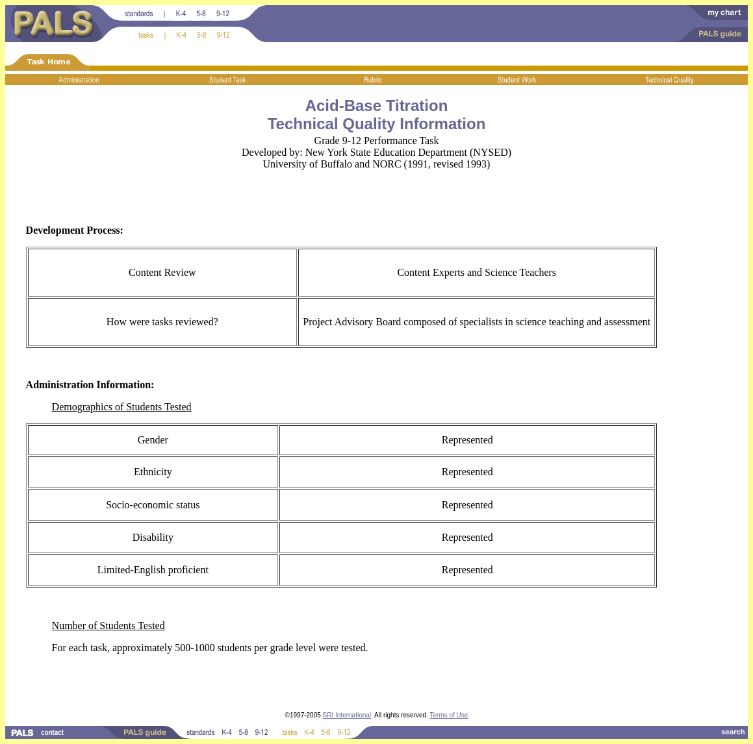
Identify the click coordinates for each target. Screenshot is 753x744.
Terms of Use (448, 715)
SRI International (347, 715)
